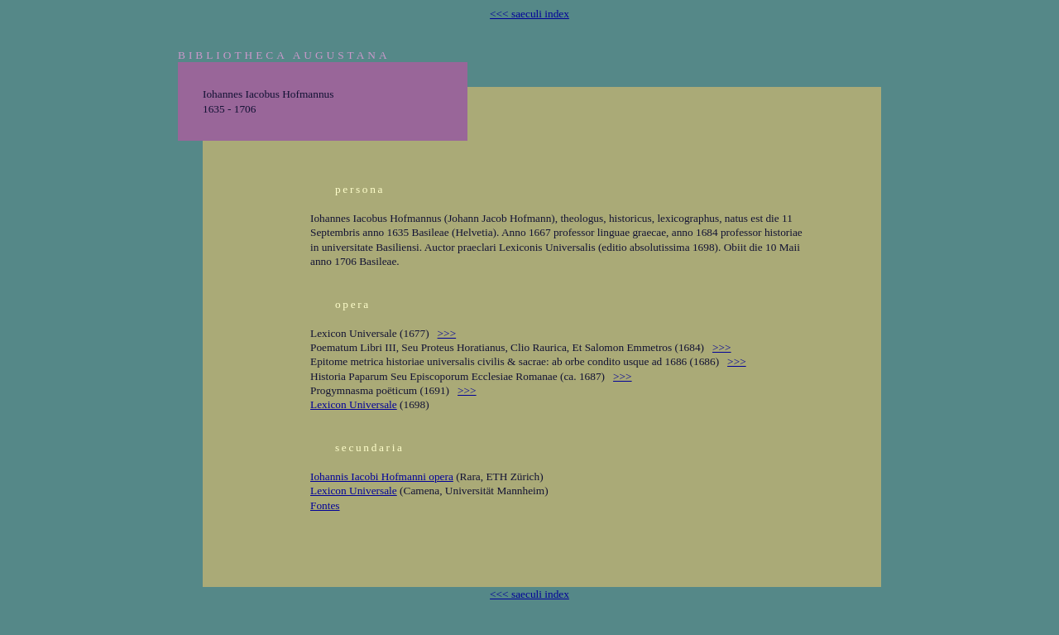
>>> (447, 333)
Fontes (325, 505)
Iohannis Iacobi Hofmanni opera (381, 476)
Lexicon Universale (353, 404)
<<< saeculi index (529, 13)
